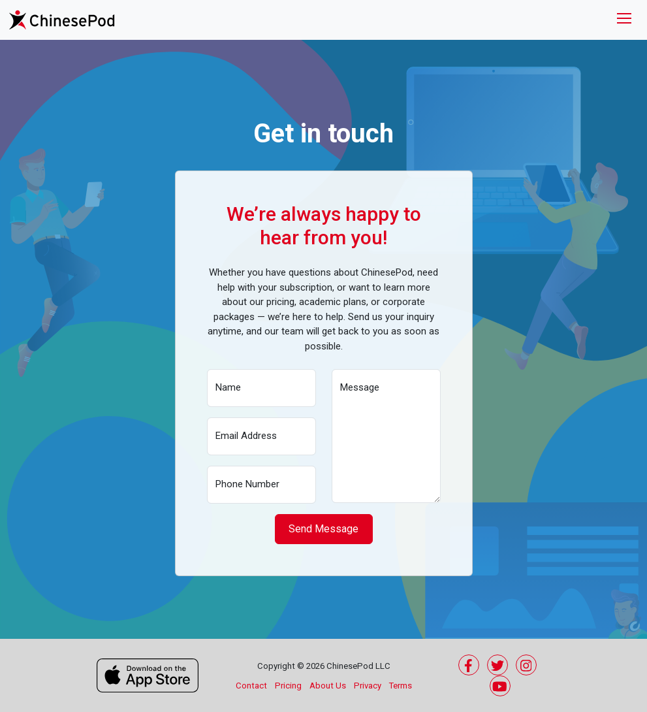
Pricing (288, 685)
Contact (251, 685)
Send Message (323, 529)
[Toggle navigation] (624, 19)
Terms (400, 685)
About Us (327, 685)
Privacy (367, 685)
